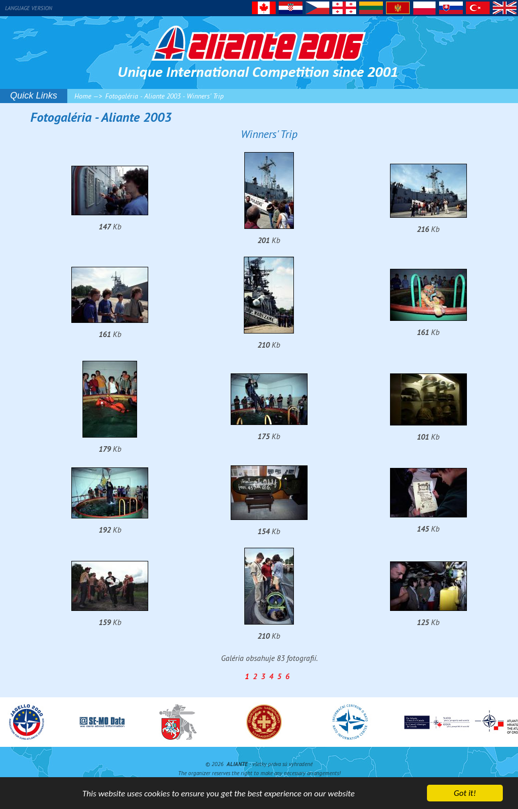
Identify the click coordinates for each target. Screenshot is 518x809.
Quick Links (33, 95)
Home (82, 96)
